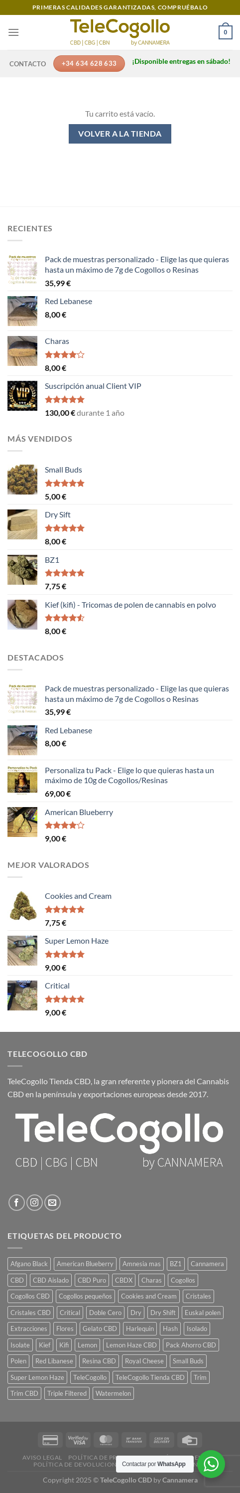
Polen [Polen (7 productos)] (18, 1361)
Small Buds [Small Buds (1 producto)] (188, 1361)
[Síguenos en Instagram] (34, 1202)
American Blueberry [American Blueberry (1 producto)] (85, 1264)
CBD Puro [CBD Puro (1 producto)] (92, 1280)
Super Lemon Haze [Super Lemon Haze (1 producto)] (37, 1377)
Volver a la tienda (119, 133)
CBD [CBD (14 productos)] (17, 1280)
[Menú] (13, 32)
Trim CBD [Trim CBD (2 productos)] (24, 1393)
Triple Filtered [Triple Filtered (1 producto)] (67, 1393)
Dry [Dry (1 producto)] (135, 1313)
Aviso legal (42, 1457)
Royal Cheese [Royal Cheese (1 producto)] (144, 1361)
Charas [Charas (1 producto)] (151, 1280)
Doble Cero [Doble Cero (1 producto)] (105, 1313)
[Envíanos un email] (52, 1202)
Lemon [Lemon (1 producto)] (87, 1345)
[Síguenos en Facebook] (16, 1202)
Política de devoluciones (78, 1464)
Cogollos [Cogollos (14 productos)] (183, 1280)
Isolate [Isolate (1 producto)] (20, 1345)
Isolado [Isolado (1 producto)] (197, 1328)
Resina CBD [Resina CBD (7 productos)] (99, 1361)
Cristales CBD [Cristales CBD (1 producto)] (30, 1313)
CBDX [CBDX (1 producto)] (123, 1280)
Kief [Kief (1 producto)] (44, 1345)
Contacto (27, 64)
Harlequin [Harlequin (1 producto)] (140, 1328)
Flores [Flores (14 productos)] (65, 1328)
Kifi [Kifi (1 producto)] (64, 1345)
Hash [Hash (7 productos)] (170, 1328)
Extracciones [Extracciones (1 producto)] (28, 1328)
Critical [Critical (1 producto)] (70, 1313)
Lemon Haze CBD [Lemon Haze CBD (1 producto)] (131, 1345)
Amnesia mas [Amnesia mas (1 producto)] (141, 1264)
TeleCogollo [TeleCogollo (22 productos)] (90, 1377)
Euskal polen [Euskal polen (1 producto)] (203, 1313)
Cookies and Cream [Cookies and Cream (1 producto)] (149, 1296)
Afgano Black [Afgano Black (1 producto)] (29, 1264)
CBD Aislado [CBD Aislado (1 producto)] (51, 1280)
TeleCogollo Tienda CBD (49, 1081)
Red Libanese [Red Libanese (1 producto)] (54, 1361)
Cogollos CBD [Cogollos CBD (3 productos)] (30, 1296)
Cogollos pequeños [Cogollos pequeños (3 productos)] (85, 1296)
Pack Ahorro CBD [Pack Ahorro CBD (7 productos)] (191, 1345)
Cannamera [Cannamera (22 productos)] (207, 1264)
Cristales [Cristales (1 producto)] (198, 1296)
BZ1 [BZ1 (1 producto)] (176, 1264)
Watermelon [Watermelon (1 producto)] (113, 1393)
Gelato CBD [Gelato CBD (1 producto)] (100, 1328)
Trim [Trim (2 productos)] (200, 1377)
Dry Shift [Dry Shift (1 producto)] (163, 1313)
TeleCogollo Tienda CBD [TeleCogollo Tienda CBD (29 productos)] (150, 1377)
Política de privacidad (107, 1457)
